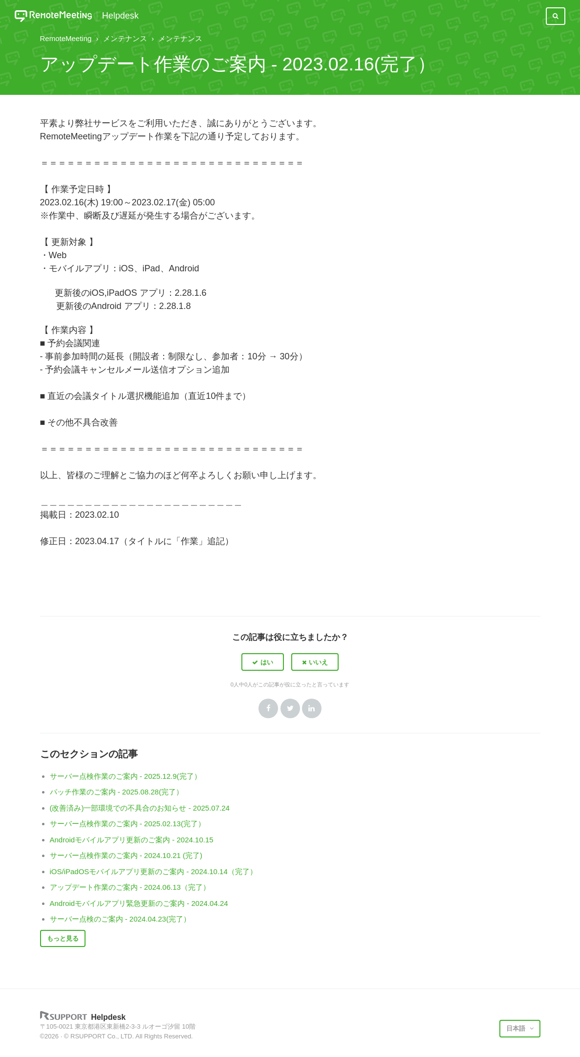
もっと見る (63, 938)
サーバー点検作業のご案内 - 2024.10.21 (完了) (126, 855)
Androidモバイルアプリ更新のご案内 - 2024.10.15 (132, 840)
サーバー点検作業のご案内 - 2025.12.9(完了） (125, 776)
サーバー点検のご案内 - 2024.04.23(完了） (120, 919)
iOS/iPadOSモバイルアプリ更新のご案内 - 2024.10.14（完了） (153, 871)
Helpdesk (120, 16)
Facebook (268, 708)
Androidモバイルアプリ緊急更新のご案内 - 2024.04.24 (139, 903)
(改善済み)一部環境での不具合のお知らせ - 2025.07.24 (140, 808)
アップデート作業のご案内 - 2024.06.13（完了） (130, 887)
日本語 (516, 1028)
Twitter (290, 708)
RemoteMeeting (66, 38)
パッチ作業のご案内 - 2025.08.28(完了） (116, 792)
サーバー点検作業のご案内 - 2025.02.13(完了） (127, 823)
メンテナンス (125, 38)
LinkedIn (312, 708)
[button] (262, 662)
